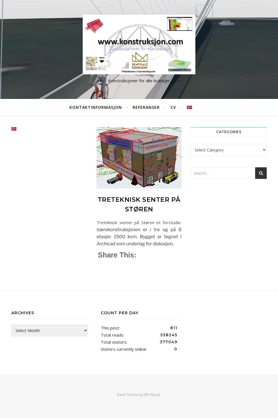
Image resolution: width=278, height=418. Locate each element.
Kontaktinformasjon (95, 107)
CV (173, 107)
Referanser (146, 107)
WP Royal (152, 394)
